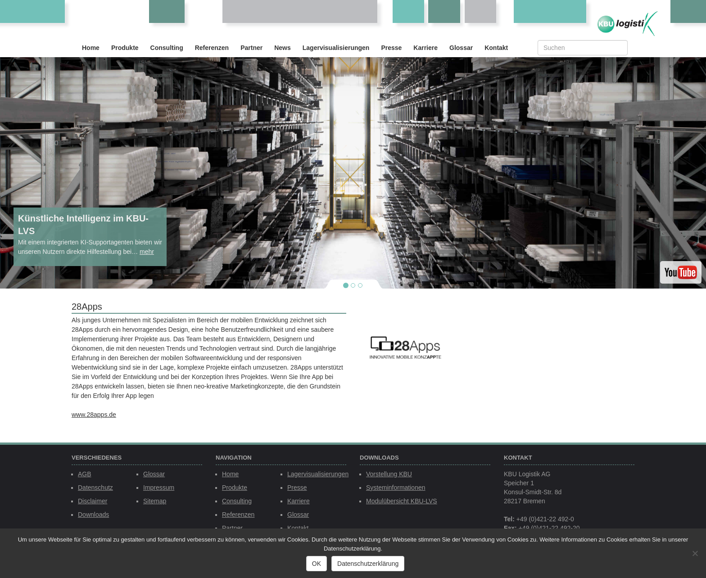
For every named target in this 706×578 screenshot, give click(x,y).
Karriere (425, 47)
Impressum (158, 487)
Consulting (166, 47)
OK (316, 563)
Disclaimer (92, 501)
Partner (251, 47)
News (282, 47)
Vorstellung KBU (389, 474)
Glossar (461, 47)
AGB (84, 474)
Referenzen (212, 47)
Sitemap (154, 501)
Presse (391, 47)
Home (91, 47)
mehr (147, 251)
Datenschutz (95, 487)
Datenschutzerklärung (367, 563)
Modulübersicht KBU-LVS (401, 501)
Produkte (125, 47)
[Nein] (694, 553)
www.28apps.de (94, 414)
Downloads (93, 514)
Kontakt (496, 47)
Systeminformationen (395, 487)
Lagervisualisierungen (336, 47)
